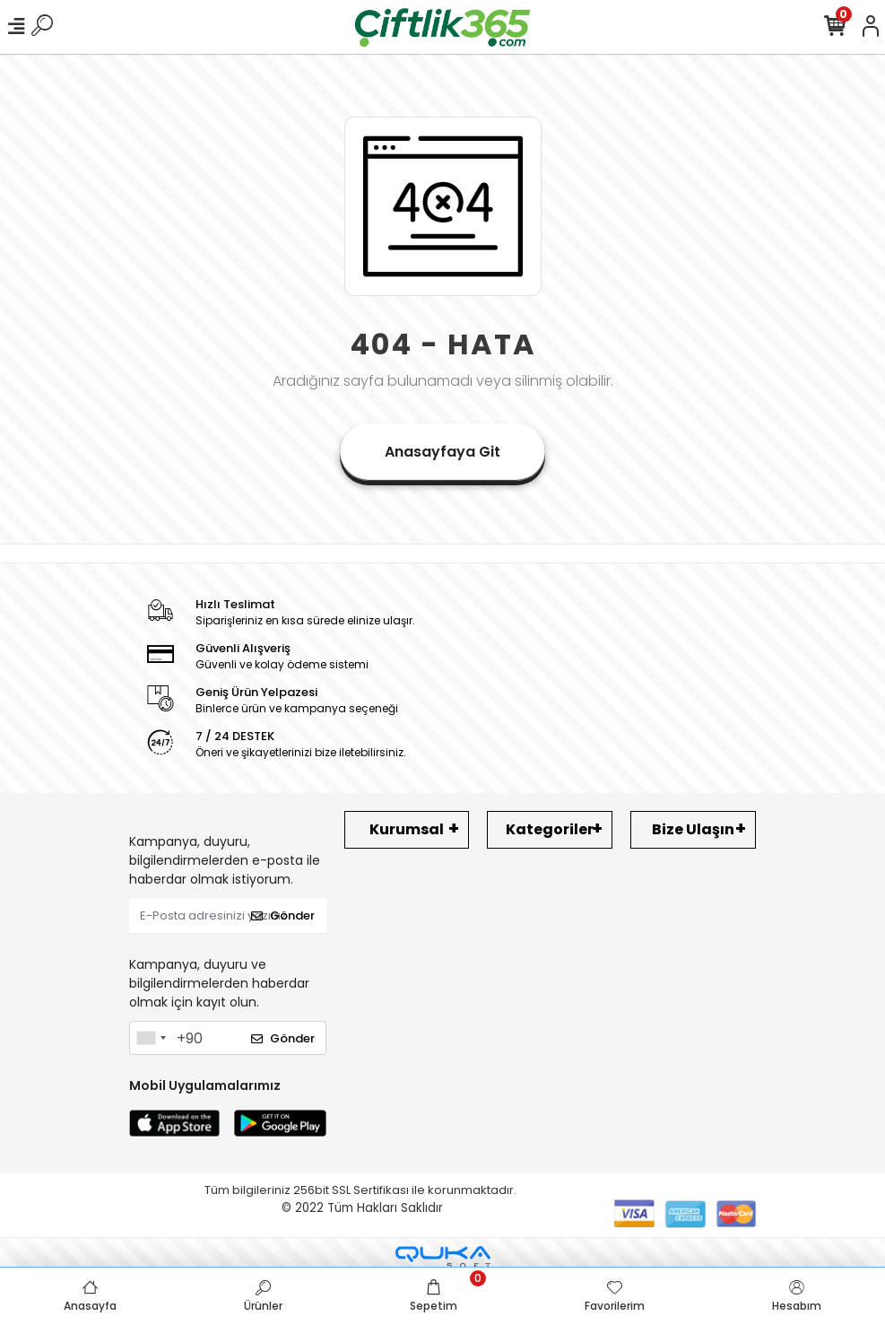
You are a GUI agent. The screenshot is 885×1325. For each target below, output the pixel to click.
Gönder (283, 915)
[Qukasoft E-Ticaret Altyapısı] (442, 1257)
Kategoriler (550, 829)
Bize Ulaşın (693, 829)
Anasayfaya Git (442, 451)
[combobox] (150, 1038)
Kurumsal (406, 829)
